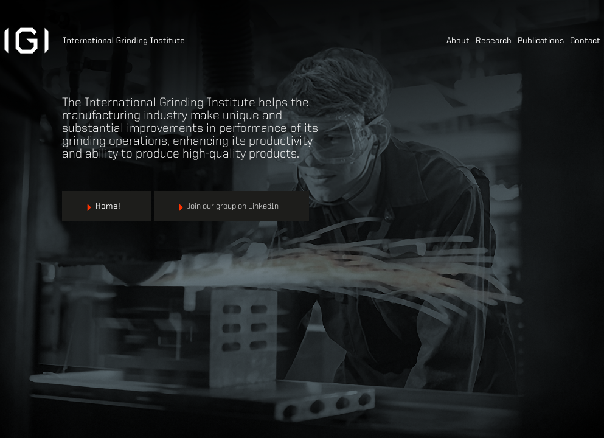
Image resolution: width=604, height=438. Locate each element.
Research (494, 40)
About (458, 40)
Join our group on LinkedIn (233, 206)
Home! (107, 206)
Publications (541, 40)
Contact (585, 40)
